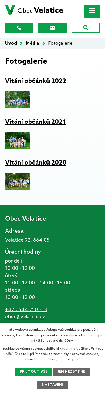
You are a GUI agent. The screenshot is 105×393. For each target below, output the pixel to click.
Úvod (11, 43)
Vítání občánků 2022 (35, 81)
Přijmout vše (34, 372)
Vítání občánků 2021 (35, 122)
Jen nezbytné (71, 372)
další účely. (65, 341)
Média (32, 43)
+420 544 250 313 (26, 310)
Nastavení (52, 385)
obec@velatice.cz (25, 317)
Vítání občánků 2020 (35, 162)
